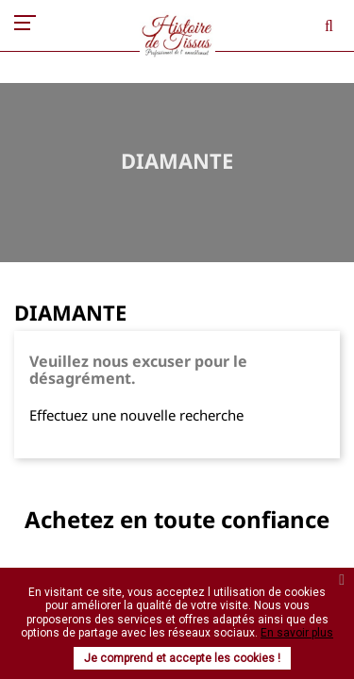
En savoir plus (297, 632)
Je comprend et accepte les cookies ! (182, 658)
